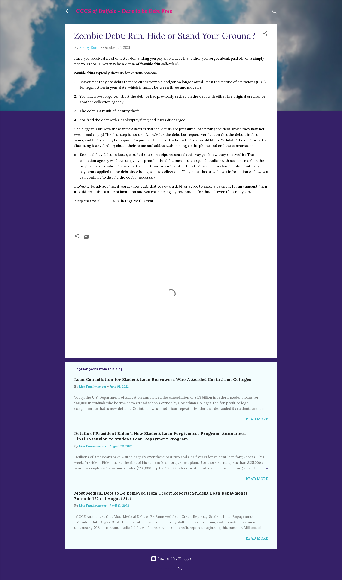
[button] (265, 34)
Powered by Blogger (171, 558)
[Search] (274, 13)
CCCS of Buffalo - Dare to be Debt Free (124, 11)
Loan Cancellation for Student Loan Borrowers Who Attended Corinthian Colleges (162, 379)
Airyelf (181, 568)
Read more (257, 419)
